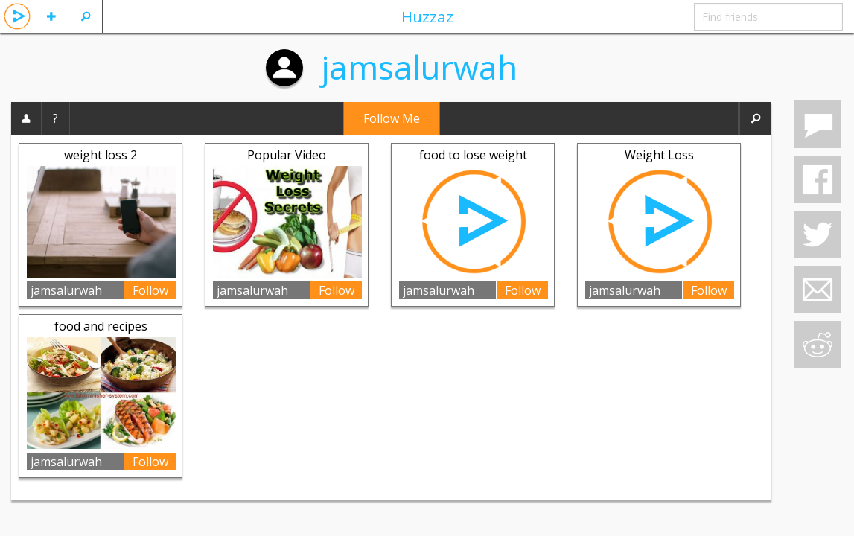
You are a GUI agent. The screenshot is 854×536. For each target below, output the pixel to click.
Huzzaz (427, 16)
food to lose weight (473, 155)
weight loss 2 (100, 155)
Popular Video (286, 155)
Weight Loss (659, 155)
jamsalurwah (419, 67)
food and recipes (100, 326)
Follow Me (391, 118)
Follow (150, 290)
